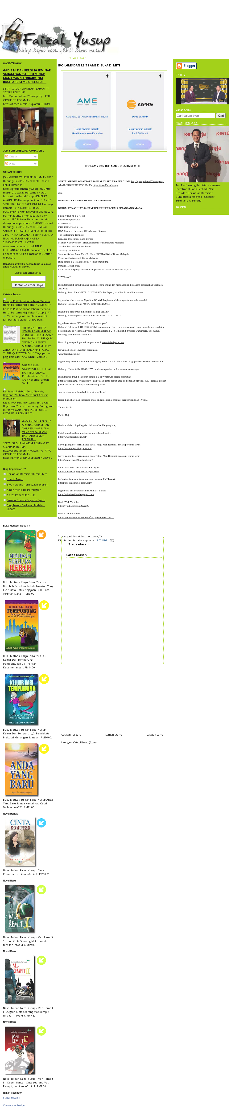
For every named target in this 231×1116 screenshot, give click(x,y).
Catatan (11, 156)
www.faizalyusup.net (69, 219)
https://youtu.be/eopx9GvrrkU (73, 505)
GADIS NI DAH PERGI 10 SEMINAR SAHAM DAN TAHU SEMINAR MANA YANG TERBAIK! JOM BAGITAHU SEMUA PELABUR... (27, 76)
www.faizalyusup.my (69, 353)
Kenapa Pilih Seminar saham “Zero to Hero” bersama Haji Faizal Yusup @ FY (27, 302)
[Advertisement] (112, 697)
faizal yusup (11, 20)
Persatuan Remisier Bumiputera (27, 474)
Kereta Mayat (15, 479)
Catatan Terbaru (71, 734)
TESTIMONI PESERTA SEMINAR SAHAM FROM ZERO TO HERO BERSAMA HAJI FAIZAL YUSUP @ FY (37, 333)
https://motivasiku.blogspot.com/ (75, 482)
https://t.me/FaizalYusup (105, 185)
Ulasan (11, 163)
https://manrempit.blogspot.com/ (74, 448)
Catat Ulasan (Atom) (85, 742)
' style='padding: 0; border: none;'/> (80, 536)
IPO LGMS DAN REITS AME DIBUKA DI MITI (89, 65)
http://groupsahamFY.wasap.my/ (147, 181)
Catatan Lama (155, 734)
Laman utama (114, 734)
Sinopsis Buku (30, 365)
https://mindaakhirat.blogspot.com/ (76, 494)
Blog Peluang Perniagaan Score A (27, 484)
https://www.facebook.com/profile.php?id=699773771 (86, 517)
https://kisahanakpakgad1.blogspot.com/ (78, 471)
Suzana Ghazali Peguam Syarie (26, 500)
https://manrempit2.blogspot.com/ (75, 459)
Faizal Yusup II (11, 1097)
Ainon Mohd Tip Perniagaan (24, 489)
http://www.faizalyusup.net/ (72, 436)
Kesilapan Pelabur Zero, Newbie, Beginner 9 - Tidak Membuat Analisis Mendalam (25, 395)
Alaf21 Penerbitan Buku (21, 495)
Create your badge (14, 1105)
